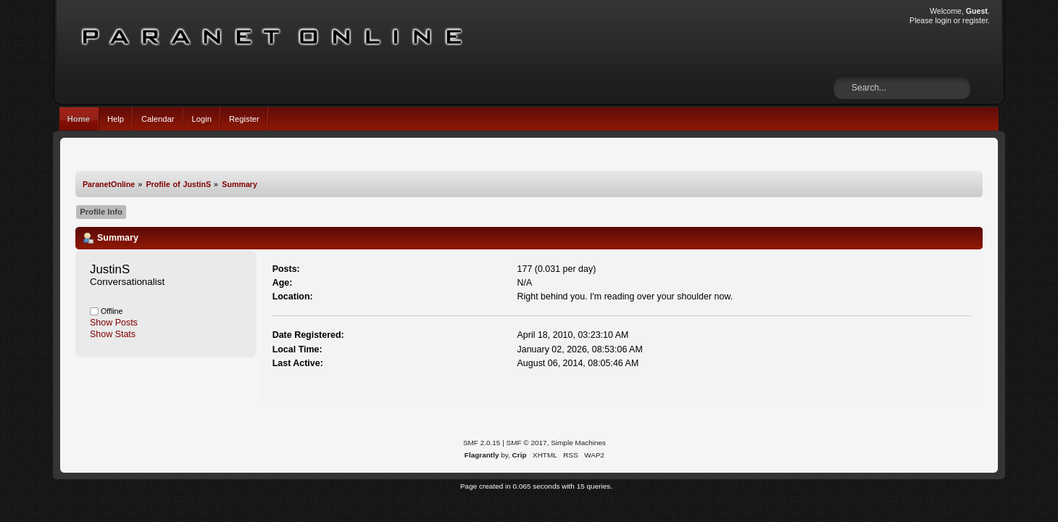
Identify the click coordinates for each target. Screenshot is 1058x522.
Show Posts (114, 323)
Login (202, 119)
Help (115, 119)
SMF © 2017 (527, 443)
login (943, 20)
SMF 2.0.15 (482, 443)
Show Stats (113, 334)
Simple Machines (578, 443)
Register (244, 119)
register (975, 20)
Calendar (158, 119)
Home (78, 119)
